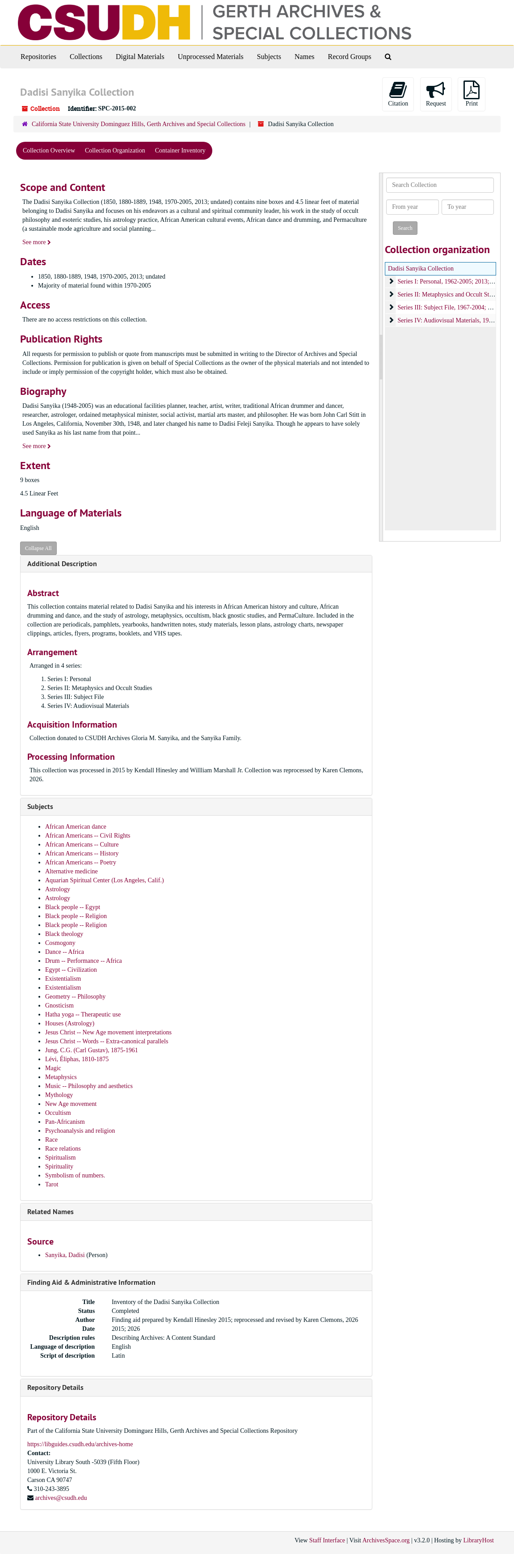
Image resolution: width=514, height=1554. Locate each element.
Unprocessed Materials (211, 56)
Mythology (59, 1095)
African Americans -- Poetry (80, 862)
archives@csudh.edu (61, 1498)
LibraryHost (478, 1540)
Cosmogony (60, 943)
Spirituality (59, 1166)
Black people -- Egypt (72, 907)
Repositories (38, 56)
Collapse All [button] (38, 548)
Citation (398, 93)
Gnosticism (59, 1005)
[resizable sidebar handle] (381, 357)
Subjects (269, 56)
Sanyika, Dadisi (65, 1255)
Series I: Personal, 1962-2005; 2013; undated (453, 281)
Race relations (63, 1148)
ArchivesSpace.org (386, 1540)
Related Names (50, 1211)
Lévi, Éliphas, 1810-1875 (77, 1059)
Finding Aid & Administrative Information (91, 1282)
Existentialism (63, 978)
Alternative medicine (71, 871)
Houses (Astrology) (69, 1023)
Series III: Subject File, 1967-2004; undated (452, 307)
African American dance (75, 826)
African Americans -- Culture (81, 844)
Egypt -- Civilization (71, 969)
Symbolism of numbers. (75, 1175)
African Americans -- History (81, 853)
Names (304, 56)
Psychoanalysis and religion (80, 1130)
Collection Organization (115, 150)
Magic (53, 1068)
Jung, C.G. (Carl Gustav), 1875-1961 (91, 1050)
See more (36, 242)
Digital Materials (140, 56)
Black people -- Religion (76, 916)
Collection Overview (49, 150)
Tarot (51, 1184)
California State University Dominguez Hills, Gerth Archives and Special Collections (138, 124)
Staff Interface (327, 1540)
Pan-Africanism (65, 1121)
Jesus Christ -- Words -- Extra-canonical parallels (106, 1041)
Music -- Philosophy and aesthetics (89, 1086)
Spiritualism (60, 1157)
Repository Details (55, 1387)
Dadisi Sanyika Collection (421, 268)
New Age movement (71, 1104)
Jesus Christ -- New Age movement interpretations (108, 1032)
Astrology (57, 889)
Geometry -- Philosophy (75, 996)
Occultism (58, 1112)
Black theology (64, 934)
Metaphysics (61, 1077)
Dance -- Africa (64, 951)
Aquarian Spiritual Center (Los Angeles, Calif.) (104, 880)
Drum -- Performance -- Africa (83, 960)
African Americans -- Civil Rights (88, 835)
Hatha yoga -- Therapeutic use (83, 1014)
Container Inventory (180, 150)
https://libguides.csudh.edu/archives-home (80, 1444)
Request (436, 93)
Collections (86, 56)
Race (51, 1139)
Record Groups (349, 56)
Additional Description (62, 563)
